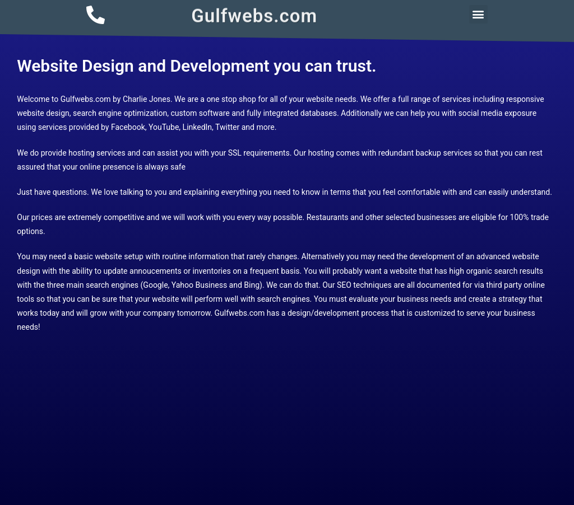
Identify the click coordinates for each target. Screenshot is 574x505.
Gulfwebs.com (254, 14)
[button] (478, 14)
